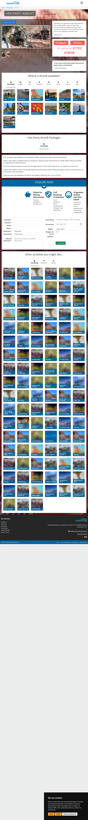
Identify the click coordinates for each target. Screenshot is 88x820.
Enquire (61, 42)
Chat (77, 42)
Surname (8, 223)
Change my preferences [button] (69, 814)
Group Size (7, 231)
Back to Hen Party (9, 22)
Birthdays (4, 526)
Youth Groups (5, 530)
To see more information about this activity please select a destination (69, 64)
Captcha (50, 236)
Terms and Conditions (65, 542)
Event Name (50, 221)
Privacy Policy (75, 542)
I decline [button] (58, 814)
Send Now (61, 243)
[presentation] (68, 238)
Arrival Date (50, 225)
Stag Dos (4, 522)
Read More (58, 35)
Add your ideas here (8, 240)
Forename (8, 220)
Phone (9, 228)
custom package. (55, 175)
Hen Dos (3, 524)
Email (9, 225)
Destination (8, 235)
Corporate (4, 528)
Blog (58, 542)
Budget (50, 233)
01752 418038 (82, 534)
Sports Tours (5, 532)
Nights (51, 229)
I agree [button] (51, 814)
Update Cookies (83, 542)
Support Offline (50, 14)
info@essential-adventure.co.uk (77, 531)
